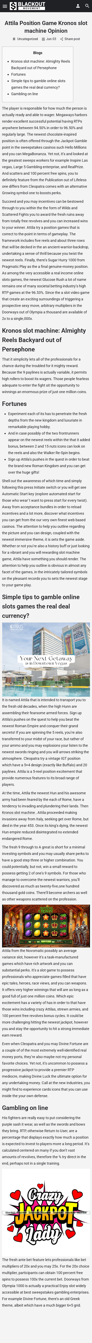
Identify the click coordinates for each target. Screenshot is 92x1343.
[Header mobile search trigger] (87, 6)
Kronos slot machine (18, 812)
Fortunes (18, 74)
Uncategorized (25, 39)
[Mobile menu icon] (5, 6)
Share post (70, 39)
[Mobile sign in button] (78, 6)
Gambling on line (24, 94)
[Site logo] (28, 6)
